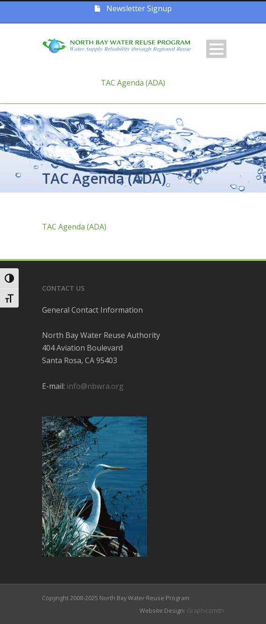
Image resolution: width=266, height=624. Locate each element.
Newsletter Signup (133, 8)
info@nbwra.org (95, 386)
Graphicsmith (205, 610)
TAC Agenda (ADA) (133, 83)
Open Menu (216, 49)
